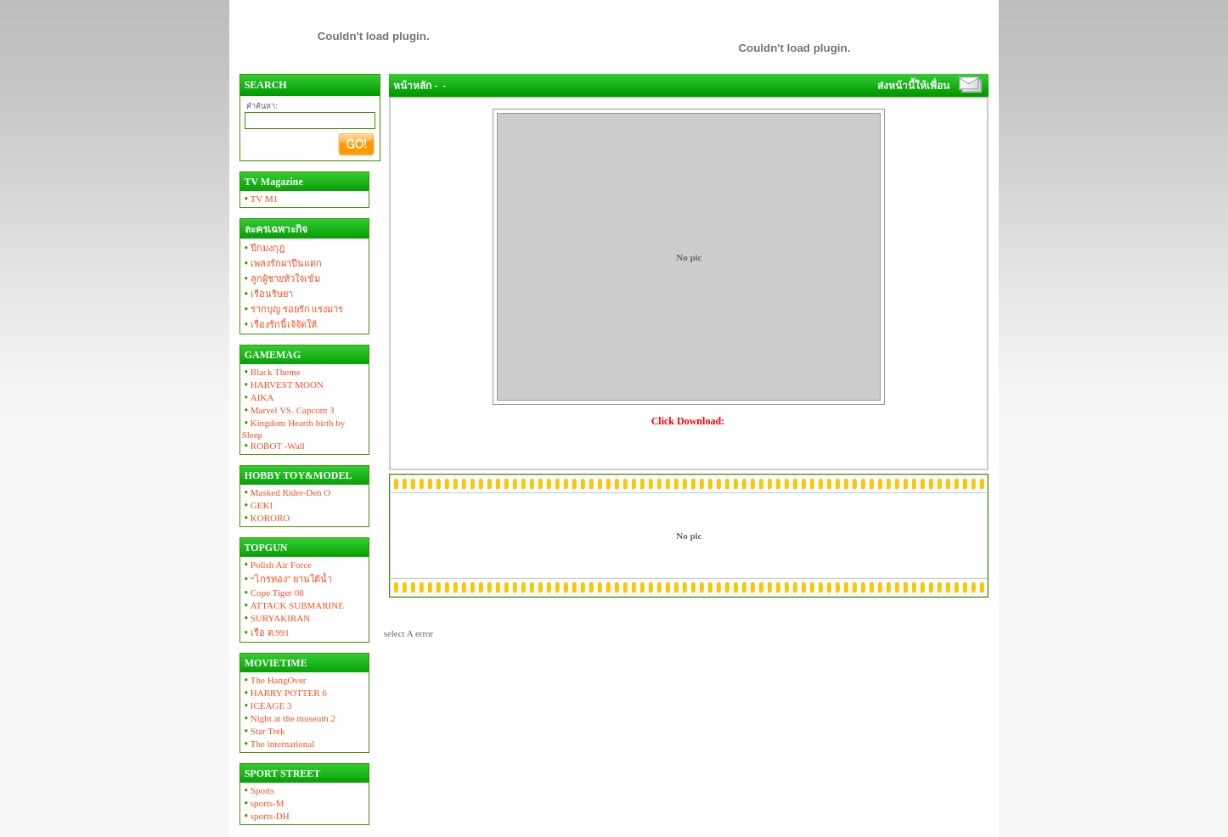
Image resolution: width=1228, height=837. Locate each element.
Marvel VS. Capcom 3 (288, 410)
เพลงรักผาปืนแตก (282, 263)
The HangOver (274, 680)
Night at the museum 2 (288, 718)
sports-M (263, 803)
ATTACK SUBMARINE (293, 605)
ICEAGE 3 (267, 705)
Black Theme (271, 372)
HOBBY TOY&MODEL (297, 475)
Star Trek (263, 731)
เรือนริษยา (267, 294)
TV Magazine (272, 182)
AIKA (258, 397)
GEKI (257, 505)
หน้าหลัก (412, 86)
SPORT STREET (281, 773)
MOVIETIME (274, 663)
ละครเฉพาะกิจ (274, 229)
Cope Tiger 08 (273, 592)
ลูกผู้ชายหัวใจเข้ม (281, 278)
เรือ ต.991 (266, 632)
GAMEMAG (271, 355)
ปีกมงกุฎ (263, 248)
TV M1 (260, 199)
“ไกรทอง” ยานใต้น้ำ (287, 579)
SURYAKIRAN (276, 618)
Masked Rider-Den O (286, 492)
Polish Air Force (277, 564)
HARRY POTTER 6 (284, 693)
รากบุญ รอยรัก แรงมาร (293, 309)
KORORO (266, 518)
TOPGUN (265, 547)
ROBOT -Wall (273, 446)
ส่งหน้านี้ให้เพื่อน (913, 86)
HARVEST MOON (283, 384)
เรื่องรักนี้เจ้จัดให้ (279, 324)
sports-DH (266, 816)
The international (278, 744)
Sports (258, 790)
